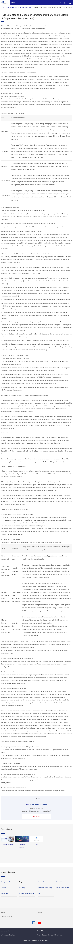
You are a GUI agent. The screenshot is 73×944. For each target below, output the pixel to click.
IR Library (22, 887)
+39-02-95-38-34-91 (38, 804)
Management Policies (7, 882)
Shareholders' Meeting (62, 887)
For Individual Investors (63, 882)
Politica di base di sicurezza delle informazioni (50, 935)
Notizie (3, 912)
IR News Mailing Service (26, 893)
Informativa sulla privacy (8, 935)
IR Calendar (4, 893)
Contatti (39, 912)
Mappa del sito (5, 931)
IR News (3, 887)
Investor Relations (10, 7)
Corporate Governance (25, 7)
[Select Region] (65, 2)
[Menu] (70, 2)
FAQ (39, 893)
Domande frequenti (6, 916)
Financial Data (42, 882)
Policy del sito (41, 931)
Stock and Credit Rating (45, 887)
